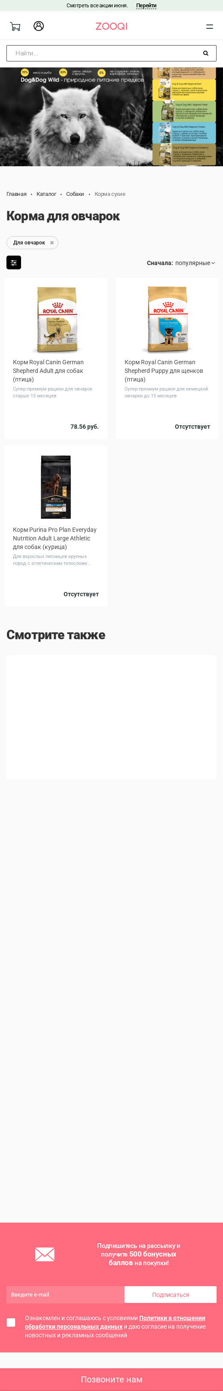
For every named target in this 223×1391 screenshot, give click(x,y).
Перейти (146, 5)
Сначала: (160, 262)
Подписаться (170, 1294)
